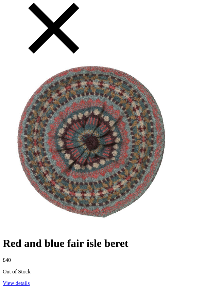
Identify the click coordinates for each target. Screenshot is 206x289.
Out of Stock (17, 271)
